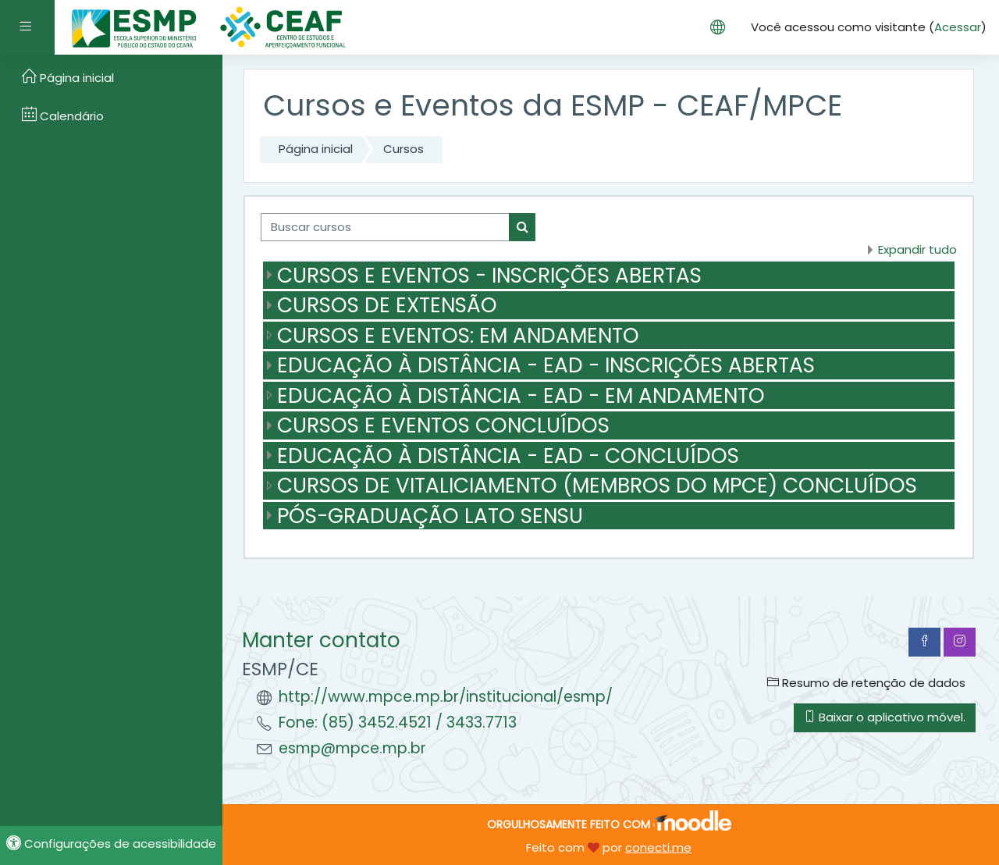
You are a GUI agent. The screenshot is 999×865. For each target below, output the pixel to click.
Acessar (957, 27)
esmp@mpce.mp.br (352, 748)
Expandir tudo (917, 249)
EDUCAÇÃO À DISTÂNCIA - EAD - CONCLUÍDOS (508, 455)
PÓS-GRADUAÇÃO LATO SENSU (430, 515)
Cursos (403, 149)
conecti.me (658, 847)
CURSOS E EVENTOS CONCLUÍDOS (443, 425)
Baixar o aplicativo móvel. (884, 717)
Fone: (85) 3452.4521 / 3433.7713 (398, 722)
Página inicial (316, 149)
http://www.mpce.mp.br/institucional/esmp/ (446, 696)
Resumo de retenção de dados (866, 683)
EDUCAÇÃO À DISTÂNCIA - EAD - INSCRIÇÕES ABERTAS (546, 365)
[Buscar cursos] (385, 227)
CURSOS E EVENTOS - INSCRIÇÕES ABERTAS (489, 275)
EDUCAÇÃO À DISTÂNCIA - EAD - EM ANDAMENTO (521, 395)
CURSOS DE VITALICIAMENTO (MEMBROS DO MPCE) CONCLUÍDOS (597, 485)
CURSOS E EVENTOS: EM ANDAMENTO (458, 335)
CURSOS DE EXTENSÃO (387, 304)
